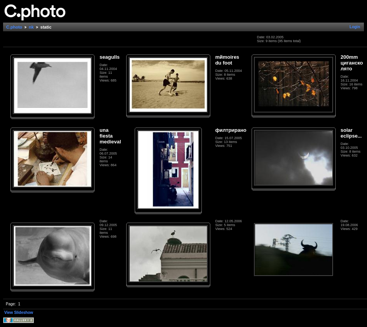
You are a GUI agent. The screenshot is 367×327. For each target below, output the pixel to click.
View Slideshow (18, 312)
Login (355, 27)
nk (31, 27)
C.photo (14, 27)
